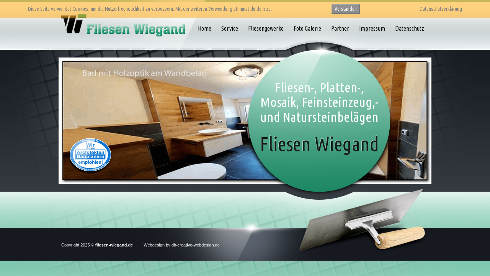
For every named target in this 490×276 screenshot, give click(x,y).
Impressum (372, 28)
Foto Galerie (307, 28)
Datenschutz (409, 28)
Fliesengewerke (266, 28)
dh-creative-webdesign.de (196, 245)
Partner (340, 28)
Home (204, 28)
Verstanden (346, 9)
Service (229, 28)
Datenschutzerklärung (441, 9)
